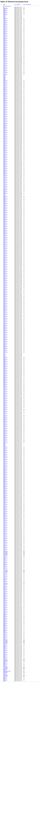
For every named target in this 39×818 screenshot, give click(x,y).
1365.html (5, 205)
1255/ (4, 39)
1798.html (5, 732)
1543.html (5, 402)
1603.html (5, 449)
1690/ (4, 577)
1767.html (5, 672)
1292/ (4, 103)
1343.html (5, 171)
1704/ (4, 607)
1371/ (4, 212)
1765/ (4, 668)
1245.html (5, 21)
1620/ (4, 484)
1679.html (5, 557)
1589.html (5, 432)
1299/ (4, 107)
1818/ (4, 772)
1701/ (4, 601)
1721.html (5, 630)
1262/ (4, 54)
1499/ (4, 364)
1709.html (5, 617)
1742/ (4, 659)
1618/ (4, 480)
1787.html (5, 708)
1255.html (5, 38)
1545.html (5, 406)
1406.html (5, 271)
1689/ (4, 575)
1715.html (5, 619)
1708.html (5, 615)
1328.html (5, 147)
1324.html (5, 143)
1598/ (4, 446)
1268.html (5, 64)
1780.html (5, 694)
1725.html (5, 638)
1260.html (5, 49)
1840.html (5, 806)
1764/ (4, 666)
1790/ (4, 716)
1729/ (4, 646)
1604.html (5, 451)
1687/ (4, 571)
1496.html (5, 361)
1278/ (4, 87)
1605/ (4, 454)
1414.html (5, 288)
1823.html (5, 781)
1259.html (5, 47)
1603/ (4, 450)
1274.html (5, 77)
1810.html (5, 758)
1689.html (5, 574)
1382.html (5, 231)
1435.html (5, 324)
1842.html (5, 809)
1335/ (4, 163)
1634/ (4, 501)
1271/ (4, 72)
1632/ (4, 496)
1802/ (4, 741)
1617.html (5, 477)
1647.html (5, 512)
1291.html (5, 100)
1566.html (5, 412)
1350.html (5, 179)
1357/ (4, 191)
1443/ (4, 343)
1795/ (4, 726)
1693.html (5, 582)
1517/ (4, 386)
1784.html (5, 702)
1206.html (5, 14)
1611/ (4, 465)
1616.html (5, 475)
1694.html (5, 584)
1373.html (5, 216)
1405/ (4, 269)
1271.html (5, 71)
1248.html (5, 25)
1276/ (4, 82)
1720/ (4, 629)
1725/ (4, 639)
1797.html (5, 730)
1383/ (4, 233)
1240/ (4, 20)
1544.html (5, 404)
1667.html (5, 541)
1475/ (4, 360)
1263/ (4, 57)
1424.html (5, 307)
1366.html (5, 207)
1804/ (4, 746)
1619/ (4, 482)
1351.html (5, 181)
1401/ (4, 261)
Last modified (17, 4)
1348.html (5, 175)
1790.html (5, 715)
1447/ (4, 347)
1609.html (5, 460)
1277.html (5, 83)
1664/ (4, 536)
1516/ (4, 383)
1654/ (4, 524)
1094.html (5, 8)
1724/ (4, 637)
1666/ (4, 540)
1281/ (4, 91)
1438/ (4, 332)
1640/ (4, 511)
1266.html (5, 60)
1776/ (4, 687)
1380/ (4, 227)
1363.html (5, 201)
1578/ (4, 425)
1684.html (5, 565)
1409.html (5, 277)
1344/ (4, 174)
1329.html (5, 149)
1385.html (5, 234)
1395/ (4, 252)
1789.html (5, 712)
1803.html (5, 743)
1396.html (5, 253)
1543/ (4, 403)
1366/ (4, 208)
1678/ (4, 555)
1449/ (4, 349)
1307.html (5, 115)
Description (28, 4)
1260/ (4, 50)
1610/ (4, 463)
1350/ (4, 180)
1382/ (4, 232)
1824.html (5, 783)
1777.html (5, 688)
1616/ (4, 476)
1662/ (4, 533)
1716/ (4, 622)
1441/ (4, 338)
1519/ (4, 390)
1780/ (4, 695)
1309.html (5, 119)
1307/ (4, 116)
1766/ (4, 671)
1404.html (5, 266)
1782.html (5, 698)
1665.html (5, 537)
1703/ (4, 605)
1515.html (5, 380)
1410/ (4, 280)
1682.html (5, 561)
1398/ (4, 259)
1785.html (5, 704)
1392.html (5, 247)
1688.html (5, 572)
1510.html (5, 372)
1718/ (4, 624)
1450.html (5, 350)
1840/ (4, 807)
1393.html (5, 249)
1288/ (4, 96)
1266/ (4, 61)
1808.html (5, 753)
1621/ (4, 487)
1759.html (5, 660)
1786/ (4, 707)
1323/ (4, 141)
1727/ (4, 644)
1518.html (5, 387)
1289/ (4, 98)
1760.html (5, 661)
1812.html (5, 762)
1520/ (4, 392)
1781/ (4, 697)
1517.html (5, 384)
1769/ (4, 677)
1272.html (5, 73)
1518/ (4, 388)
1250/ (4, 29)
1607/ (4, 459)
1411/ (4, 282)
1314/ (4, 129)
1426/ (4, 312)
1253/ (4, 35)
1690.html (5, 576)
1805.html (5, 747)
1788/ (4, 711)
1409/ (4, 278)
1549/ (4, 409)
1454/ (4, 358)
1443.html (5, 341)
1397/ (4, 257)
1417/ (4, 295)
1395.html (5, 251)
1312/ (4, 124)
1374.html (5, 218)
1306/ (4, 114)
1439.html (5, 333)
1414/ (4, 289)
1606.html (5, 455)
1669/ (4, 547)
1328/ (4, 148)
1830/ (4, 795)
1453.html (5, 354)
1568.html (5, 415)
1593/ (4, 437)
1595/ (4, 439)
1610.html (5, 462)
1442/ (4, 340)
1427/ (4, 315)
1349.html (5, 177)
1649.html (5, 517)
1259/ (4, 48)
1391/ (4, 246)
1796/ (4, 729)
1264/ (4, 59)
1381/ (4, 230)
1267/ (4, 63)
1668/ (4, 545)
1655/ (4, 526)
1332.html (5, 155)
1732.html (5, 651)
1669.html (5, 546)
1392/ (4, 248)
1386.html (5, 236)
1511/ (4, 375)
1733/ (4, 654)
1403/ (4, 265)
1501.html (5, 367)
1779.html (5, 692)
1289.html (5, 97)
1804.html (5, 745)
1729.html (5, 645)
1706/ (4, 611)
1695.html (5, 587)
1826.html (5, 788)
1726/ (4, 641)
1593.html (5, 436)
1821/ (4, 778)
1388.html (5, 238)
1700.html (5, 597)
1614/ (4, 472)
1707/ (4, 614)
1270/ (4, 69)
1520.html (5, 391)
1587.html (5, 428)
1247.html (5, 23)
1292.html (5, 102)
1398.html (5, 258)
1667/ (4, 543)
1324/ (4, 144)
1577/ (4, 424)
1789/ (4, 714)
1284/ (4, 94)
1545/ (4, 407)
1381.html (5, 229)
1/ (3, 7)
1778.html (5, 690)
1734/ (4, 657)
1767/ (4, 673)
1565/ (4, 411)
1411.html (5, 281)
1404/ (4, 267)
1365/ (4, 206)
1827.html (5, 790)
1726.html (5, 640)
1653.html (5, 521)
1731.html (5, 649)
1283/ (4, 93)
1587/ (4, 429)
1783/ (4, 701)
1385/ (4, 235)
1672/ (4, 549)
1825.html (5, 786)
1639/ (4, 509)
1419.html (5, 298)
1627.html (5, 494)
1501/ (4, 368)
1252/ (4, 33)
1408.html (5, 275)
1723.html (5, 634)
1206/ (4, 15)
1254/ (4, 37)
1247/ (4, 24)
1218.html (5, 16)
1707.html (5, 612)
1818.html (5, 771)
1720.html (5, 628)
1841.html (5, 808)
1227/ (4, 18)
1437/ (4, 330)
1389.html (5, 240)
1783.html (5, 700)
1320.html (5, 134)
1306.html (5, 112)
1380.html (5, 226)
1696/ (4, 590)
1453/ (4, 355)
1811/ (4, 761)
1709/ (4, 618)
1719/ (4, 626)
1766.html (5, 669)
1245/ (4, 22)
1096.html (5, 9)
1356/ (4, 189)
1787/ (4, 709)
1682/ (4, 562)
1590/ (4, 435)
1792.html (5, 719)
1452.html (5, 352)
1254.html (5, 36)
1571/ (4, 422)
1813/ (4, 765)
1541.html (5, 397)
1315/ (4, 131)
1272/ (4, 74)
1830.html (5, 794)
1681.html (5, 559)
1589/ (4, 433)
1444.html (5, 344)
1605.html (5, 453)
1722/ (4, 633)
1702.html (5, 602)
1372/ (4, 215)
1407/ (4, 274)
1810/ (4, 759)
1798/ (4, 733)
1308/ (4, 118)
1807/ (4, 752)
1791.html (5, 717)
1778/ (4, 691)
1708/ (4, 616)
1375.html (5, 220)
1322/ (4, 139)
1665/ (4, 538)
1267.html (5, 62)
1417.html (5, 294)
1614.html (5, 471)
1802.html (5, 740)
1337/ (4, 167)
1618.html (5, 479)
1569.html (5, 417)
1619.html (5, 481)
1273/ (4, 76)
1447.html (5, 346)
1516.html (5, 382)
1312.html (5, 123)
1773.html (5, 682)
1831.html (5, 796)
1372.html (5, 214)
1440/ (4, 336)
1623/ (4, 491)
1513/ (4, 379)
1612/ (4, 467)
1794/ (4, 724)
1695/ (4, 588)
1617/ (4, 478)
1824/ (4, 785)
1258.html (5, 45)
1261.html (5, 51)
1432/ (4, 319)
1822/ (4, 780)
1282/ (4, 92)
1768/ (4, 675)
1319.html (5, 132)
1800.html (5, 736)
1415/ (4, 291)
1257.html (5, 43)
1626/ (4, 493)
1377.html (5, 224)
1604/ (4, 452)
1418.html (5, 296)
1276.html (5, 81)
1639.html (5, 508)
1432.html (5, 318)
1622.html (5, 488)
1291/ (4, 101)
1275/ (4, 80)
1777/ (4, 689)
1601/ (4, 448)
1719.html (5, 625)
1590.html (5, 434)
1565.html (5, 410)
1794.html (5, 723)
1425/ (4, 310)
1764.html (5, 665)
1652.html (5, 519)
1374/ (4, 219)
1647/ (4, 514)
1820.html (5, 775)
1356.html (5, 188)
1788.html (5, 710)
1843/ (4, 811)
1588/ (4, 431)
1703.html (5, 604)
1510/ (4, 373)
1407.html (5, 273)
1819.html (5, 773)
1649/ (4, 518)
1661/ (4, 532)
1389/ (4, 241)
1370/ (4, 210)
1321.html (5, 136)
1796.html (5, 728)
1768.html (5, 674)
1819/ (4, 774)
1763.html (5, 664)
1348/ (4, 176)
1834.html (5, 801)
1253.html (5, 34)
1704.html (5, 606)
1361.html (5, 196)
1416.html (5, 292)
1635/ (4, 503)
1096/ (4, 10)
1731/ (4, 650)
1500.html (5, 365)
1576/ (4, 423)
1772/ (4, 681)
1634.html (5, 500)
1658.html (5, 530)
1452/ (4, 353)
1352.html (5, 183)
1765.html (5, 667)
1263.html (5, 55)
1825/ (4, 787)
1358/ (4, 193)
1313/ (4, 126)
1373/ (4, 217)
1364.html (5, 203)
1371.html (5, 211)
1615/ (4, 474)
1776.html (5, 686)
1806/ (4, 750)
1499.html (5, 363)
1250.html (5, 27)
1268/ (4, 65)
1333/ (4, 159)
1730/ (4, 648)
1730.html (5, 647)
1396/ (4, 254)
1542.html (5, 400)
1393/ (4, 250)
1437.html (5, 329)
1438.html (5, 331)
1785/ (4, 705)
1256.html (5, 40)
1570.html (5, 419)
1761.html (5, 662)
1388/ (4, 239)
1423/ (4, 306)
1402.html (5, 262)
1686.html (5, 567)
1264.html (5, 58)
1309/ (4, 120)
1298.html (5, 104)
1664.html (5, 535)
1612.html (5, 466)
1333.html (5, 158)
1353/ (4, 187)
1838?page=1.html (7, 804)
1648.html (5, 515)
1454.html (5, 357)
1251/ (4, 31)
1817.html (5, 769)
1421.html (5, 301)
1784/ (4, 703)
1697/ (4, 592)
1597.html (5, 443)
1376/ (4, 223)
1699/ (4, 596)
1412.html (5, 283)
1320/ (4, 135)
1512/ (4, 377)
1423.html (5, 305)
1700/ (4, 598)
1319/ (4, 133)
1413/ (4, 287)
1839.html (5, 805)
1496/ (4, 362)
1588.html (5, 430)
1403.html (5, 264)
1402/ (4, 263)
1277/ (4, 84)
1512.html (5, 376)
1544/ (4, 405)
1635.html (5, 502)
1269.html (5, 66)
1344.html (5, 173)
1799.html (5, 734)
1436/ (4, 328)
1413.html (5, 286)
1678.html (5, 554)
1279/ (4, 89)
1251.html (5, 30)
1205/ (4, 12)
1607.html (5, 458)
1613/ (4, 469)
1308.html (5, 117)
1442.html (5, 339)
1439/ (4, 334)
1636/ (4, 505)
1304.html (5, 110)
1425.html (5, 309)
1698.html (5, 593)
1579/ (4, 426)
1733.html (5, 653)
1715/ (4, 620)
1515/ (4, 381)
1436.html (5, 326)
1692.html (5, 580)
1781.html (5, 696)
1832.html (5, 798)
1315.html (5, 130)
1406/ (4, 272)
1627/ (4, 495)
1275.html (5, 79)
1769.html (5, 676)
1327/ (4, 146)
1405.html (5, 268)
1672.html (5, 548)
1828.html (5, 791)
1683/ (4, 564)
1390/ (4, 244)
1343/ (4, 172)
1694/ (4, 586)
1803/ (4, 744)
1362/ (4, 200)
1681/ (4, 560)
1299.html (5, 106)
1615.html (5, 473)
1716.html (5, 621)
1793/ (4, 722)
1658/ (4, 531)
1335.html (5, 162)
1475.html (5, 359)
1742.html (5, 658)
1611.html (5, 464)
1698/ (4, 594)
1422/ (4, 304)
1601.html (5, 447)
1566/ (4, 414)
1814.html (5, 766)
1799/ (4, 735)
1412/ (4, 284)
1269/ (4, 67)
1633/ (4, 498)
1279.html (5, 88)
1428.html (5, 316)
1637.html (5, 506)
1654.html (5, 523)
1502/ (4, 371)
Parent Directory (7, 6)
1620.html (5, 483)
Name (4, 4)
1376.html (5, 222)
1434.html (5, 322)
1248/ (4, 26)
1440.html (5, 335)
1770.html (5, 678)
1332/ (4, 157)
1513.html (5, 378)
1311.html (5, 121)
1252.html (5, 32)
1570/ (4, 420)
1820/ (4, 776)
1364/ (4, 204)
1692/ (4, 581)
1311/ (4, 122)
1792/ (4, 720)
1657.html (5, 528)
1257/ (4, 44)
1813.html (5, 764)
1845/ (4, 814)
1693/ (4, 583)
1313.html (5, 125)
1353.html (5, 186)
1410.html (5, 279)
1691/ (4, 579)
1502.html (5, 369)
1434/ (4, 323)
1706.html (5, 610)
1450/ (4, 351)
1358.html (5, 192)
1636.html (5, 504)
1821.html (5, 777)
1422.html (5, 303)
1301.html (5, 108)
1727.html (5, 643)
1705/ (4, 609)
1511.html (5, 374)
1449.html (5, 348)
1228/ (4, 19)
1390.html (5, 243)
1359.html (5, 194)
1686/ (4, 568)
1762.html (5, 663)
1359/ (4, 195)
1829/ (4, 793)
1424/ (4, 308)
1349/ (4, 178)
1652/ (4, 520)
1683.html (5, 563)
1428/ (4, 317)
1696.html (5, 589)
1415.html (5, 290)
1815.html (5, 767)
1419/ (4, 300)
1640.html (5, 510)
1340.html (5, 168)
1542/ (4, 401)
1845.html (5, 812)
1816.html (5, 768)
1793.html (5, 721)
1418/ (4, 297)
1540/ (4, 396)
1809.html (5, 755)
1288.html (5, 95)
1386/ (4, 237)
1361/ (4, 197)
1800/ (4, 737)
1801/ (4, 739)
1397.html (5, 255)
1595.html (5, 438)
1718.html (5, 623)
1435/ (4, 325)
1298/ (4, 105)
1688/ (4, 573)
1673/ (4, 551)
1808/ (4, 754)
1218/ (4, 17)
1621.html (5, 486)
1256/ (4, 41)
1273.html (5, 75)
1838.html (5, 802)
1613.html (5, 468)
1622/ (4, 489)
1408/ (4, 276)
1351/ (4, 182)
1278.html (5, 86)
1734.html (5, 655)
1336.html (5, 164)
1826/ (4, 789)
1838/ (4, 803)
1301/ (4, 109)
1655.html (5, 525)
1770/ (4, 679)
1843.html (5, 810)
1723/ (4, 635)
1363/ (4, 202)
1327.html (5, 145)
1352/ (4, 184)
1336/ (4, 165)
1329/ (4, 150)
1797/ (4, 731)
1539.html (5, 393)
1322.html (5, 138)
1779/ (4, 693)
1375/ (4, 221)
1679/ (4, 558)
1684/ (4, 566)
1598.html (5, 445)
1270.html (5, 68)
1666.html (5, 539)
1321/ (4, 137)
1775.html (5, 684)
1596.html (5, 440)
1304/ (4, 111)
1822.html (5, 779)
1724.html (5, 636)
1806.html (5, 749)
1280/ (4, 90)
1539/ (4, 394)
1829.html (5, 792)
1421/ (4, 302)
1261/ (4, 52)
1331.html (5, 153)
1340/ (4, 169)
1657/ (4, 529)
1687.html (5, 569)
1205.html (5, 11)
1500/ (4, 366)
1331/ (4, 154)
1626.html (5, 492)
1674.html (5, 552)
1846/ (4, 816)
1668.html (5, 544)
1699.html (5, 595)
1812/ (4, 763)
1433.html (5, 320)
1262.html (5, 53)
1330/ (4, 152)
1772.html (5, 680)
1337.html (5, 166)
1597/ (4, 444)
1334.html (5, 160)
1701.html (5, 600)
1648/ (4, 516)
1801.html (5, 738)
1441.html (5, 337)
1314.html (5, 127)
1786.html (5, 706)
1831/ (4, 797)
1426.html (5, 311)
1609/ (4, 461)
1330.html (5, 151)
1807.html (5, 751)
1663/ (4, 534)
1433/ (4, 321)
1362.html (5, 198)
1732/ (4, 652)
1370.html (5, 209)
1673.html (5, 550)
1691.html (5, 578)
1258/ (4, 46)
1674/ (4, 553)
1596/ (4, 441)
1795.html (5, 725)
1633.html (5, 497)
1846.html (5, 815)
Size (24, 4)
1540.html (5, 395)
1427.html (5, 314)
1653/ (4, 522)
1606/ (4, 457)
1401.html (5, 260)
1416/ (4, 293)
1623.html (5, 490)
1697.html (5, 591)
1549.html (5, 408)
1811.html (5, 760)
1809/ (4, 757)
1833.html (5, 800)
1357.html (5, 190)
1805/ (4, 748)
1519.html (5, 389)
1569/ (4, 418)
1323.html (5, 140)
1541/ (4, 398)
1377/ (4, 225)
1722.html (5, 632)
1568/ (4, 416)
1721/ (4, 631)
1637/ (4, 507)
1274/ (4, 78)
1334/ (4, 161)
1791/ (4, 718)
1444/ (4, 345)
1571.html (5, 421)
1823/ (4, 782)
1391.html (5, 245)
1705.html (5, 608)
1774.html (5, 683)
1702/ (4, 603)
